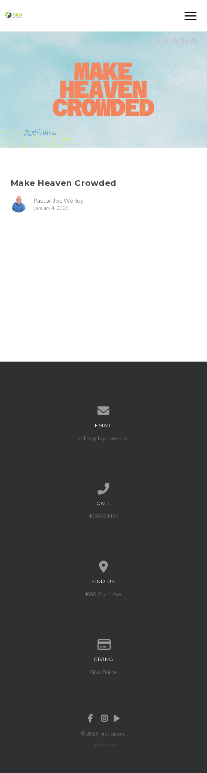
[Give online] (103, 645)
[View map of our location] (103, 567)
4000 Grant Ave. (103, 594)
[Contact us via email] (103, 411)
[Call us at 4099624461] (103, 489)
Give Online (103, 672)
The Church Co (104, 744)
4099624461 (103, 516)
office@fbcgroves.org (103, 438)
